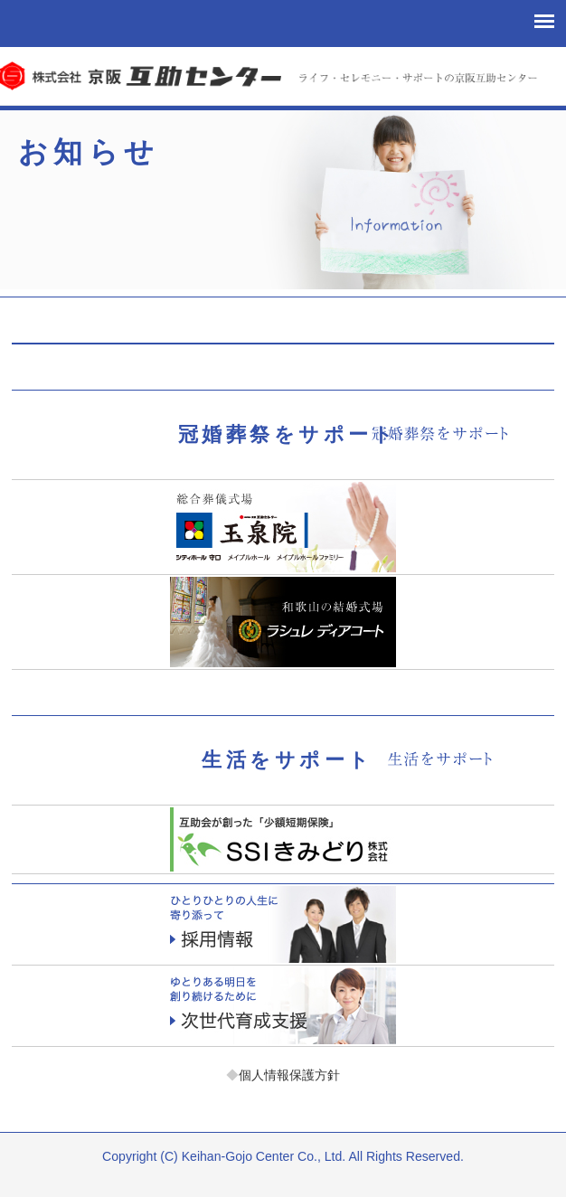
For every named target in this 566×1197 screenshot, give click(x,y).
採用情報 (283, 924)
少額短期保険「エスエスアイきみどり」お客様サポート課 (283, 839)
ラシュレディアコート (283, 622)
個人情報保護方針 (283, 1075)
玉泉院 (283, 527)
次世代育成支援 (283, 1006)
